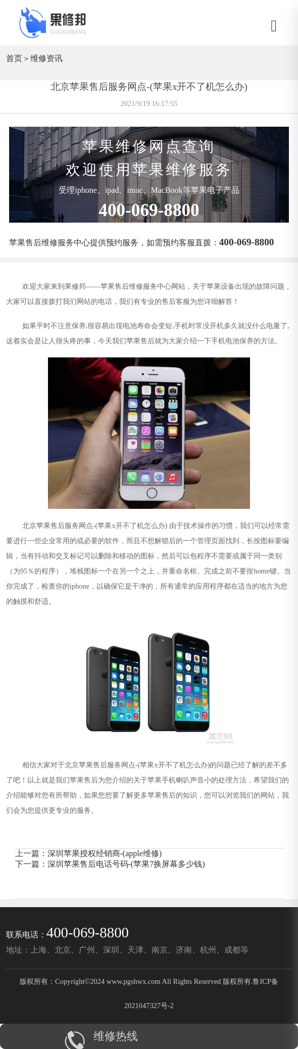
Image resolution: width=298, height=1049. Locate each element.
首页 (14, 58)
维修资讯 (46, 58)
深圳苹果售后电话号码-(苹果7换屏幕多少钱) (126, 864)
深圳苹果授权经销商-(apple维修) (104, 853)
